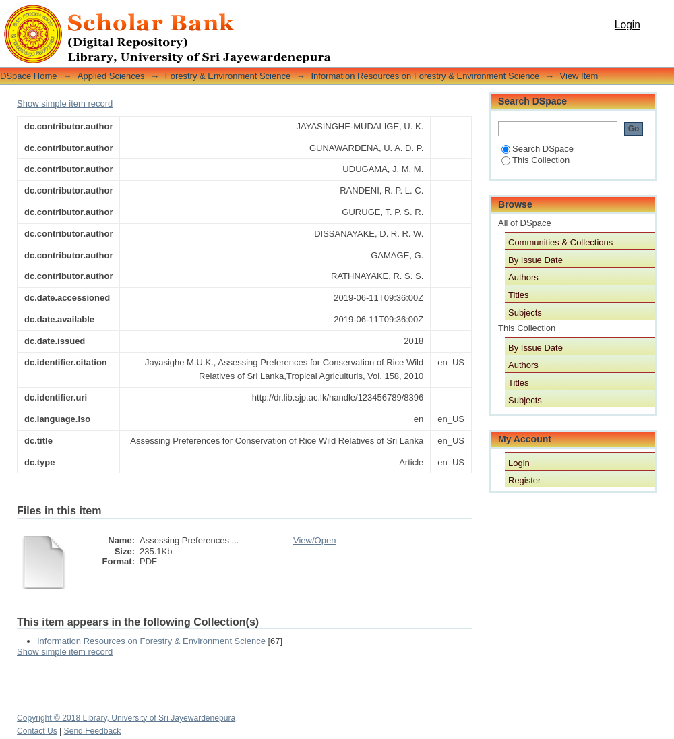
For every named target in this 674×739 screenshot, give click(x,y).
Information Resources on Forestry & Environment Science (425, 76)
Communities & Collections (560, 242)
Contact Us (37, 731)
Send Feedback (92, 731)
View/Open (314, 540)
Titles (518, 295)
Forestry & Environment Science (227, 76)
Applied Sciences (111, 76)
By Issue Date (535, 260)
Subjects (525, 312)
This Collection (535, 160)
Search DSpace (537, 149)
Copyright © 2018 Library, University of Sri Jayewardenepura (126, 718)
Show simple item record (65, 103)
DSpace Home (28, 76)
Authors (523, 277)
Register (524, 480)
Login (627, 24)
